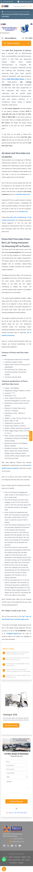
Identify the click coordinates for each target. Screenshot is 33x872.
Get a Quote (31, 436)
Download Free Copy (11, 725)
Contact (10, 857)
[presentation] (18, 792)
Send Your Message (16, 801)
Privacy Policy (13, 862)
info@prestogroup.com (25, 2)
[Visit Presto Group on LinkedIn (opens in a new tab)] (15, 845)
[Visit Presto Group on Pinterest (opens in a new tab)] (12, 845)
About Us (5, 857)
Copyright (20, 862)
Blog (6, 11)
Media (9, 860)
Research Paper (16, 860)
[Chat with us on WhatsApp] (4, 859)
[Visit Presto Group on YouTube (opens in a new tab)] (19, 845)
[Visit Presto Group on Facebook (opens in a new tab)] (4, 845)
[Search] (27, 6)
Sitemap (28, 860)
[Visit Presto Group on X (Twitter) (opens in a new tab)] (8, 845)
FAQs (23, 860)
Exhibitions (24, 857)
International (17, 857)
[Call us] (4, 869)
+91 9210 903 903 (7, 1)
